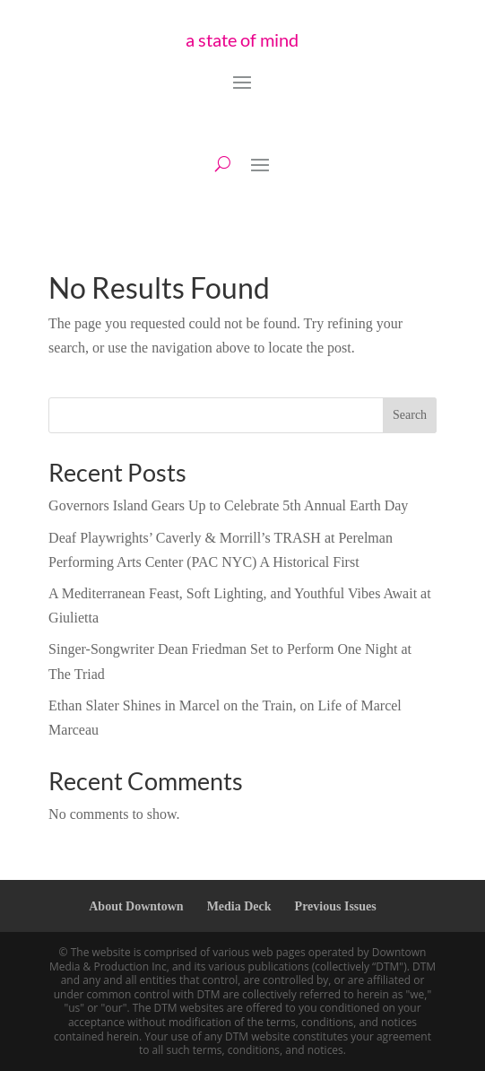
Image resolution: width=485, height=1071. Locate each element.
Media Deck (239, 906)
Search (410, 415)
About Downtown (136, 906)
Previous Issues (336, 906)
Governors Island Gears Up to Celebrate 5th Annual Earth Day (228, 505)
